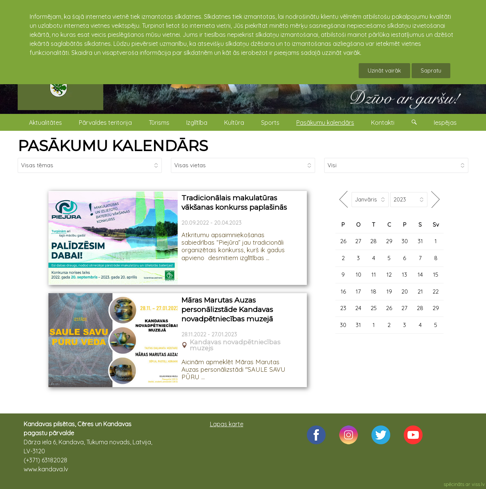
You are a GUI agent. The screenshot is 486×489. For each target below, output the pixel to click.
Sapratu (431, 70)
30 (404, 241)
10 (358, 274)
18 (373, 291)
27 (358, 241)
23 (343, 308)
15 (435, 274)
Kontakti (382, 122)
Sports (270, 122)
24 (358, 308)
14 (420, 274)
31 (420, 241)
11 (373, 274)
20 (404, 291)
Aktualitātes (45, 122)
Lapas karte (226, 424)
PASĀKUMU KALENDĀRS (113, 145)
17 (358, 291)
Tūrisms (159, 122)
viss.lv (478, 484)
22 (436, 291)
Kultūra (234, 122)
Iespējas (445, 122)
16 (343, 291)
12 (389, 274)
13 (404, 274)
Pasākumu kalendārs (325, 122)
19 (389, 291)
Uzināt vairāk (384, 70)
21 (420, 291)
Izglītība (196, 122)
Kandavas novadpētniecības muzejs (235, 345)
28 (373, 241)
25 (374, 308)
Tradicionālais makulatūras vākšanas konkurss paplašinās (234, 203)
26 (343, 241)
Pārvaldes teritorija (105, 122)
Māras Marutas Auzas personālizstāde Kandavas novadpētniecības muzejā (227, 309)
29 (389, 241)
